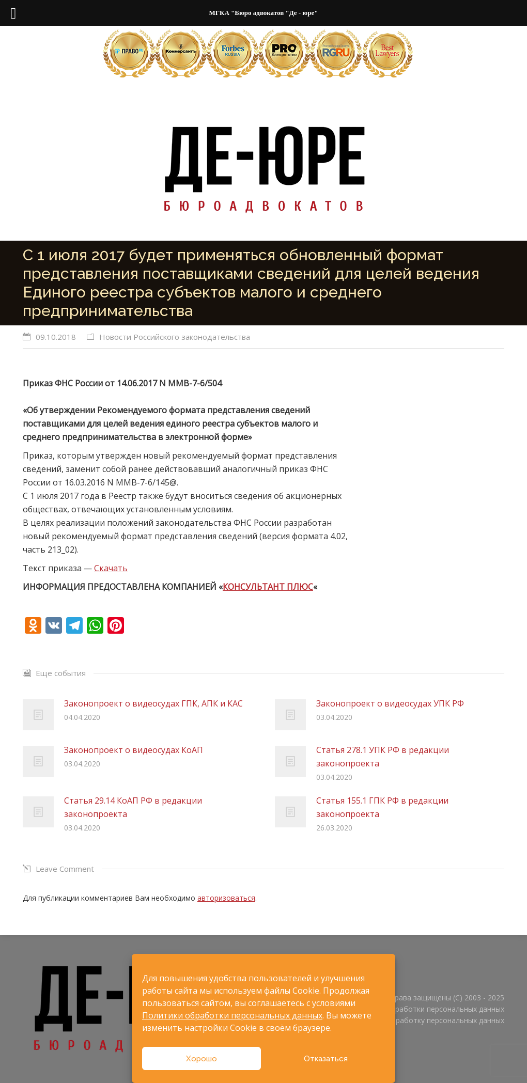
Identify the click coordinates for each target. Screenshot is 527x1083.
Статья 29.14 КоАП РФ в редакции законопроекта (133, 807)
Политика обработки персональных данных (427, 1009)
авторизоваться (226, 898)
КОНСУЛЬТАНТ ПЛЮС (268, 586)
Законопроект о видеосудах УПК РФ (390, 703)
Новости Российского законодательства (174, 337)
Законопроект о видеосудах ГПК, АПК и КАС (153, 703)
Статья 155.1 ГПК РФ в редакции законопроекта (382, 807)
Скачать (111, 568)
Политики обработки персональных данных (232, 1015)
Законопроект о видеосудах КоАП (133, 750)
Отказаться (326, 1058)
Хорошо (201, 1058)
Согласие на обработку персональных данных (423, 1020)
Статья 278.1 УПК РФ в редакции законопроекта (382, 756)
